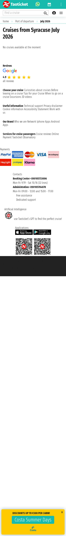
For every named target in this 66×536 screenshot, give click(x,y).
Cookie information (13, 109)
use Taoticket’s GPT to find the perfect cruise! (33, 219)
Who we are (20, 121)
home (6, 21)
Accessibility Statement (36, 109)
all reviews (8, 81)
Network (31, 121)
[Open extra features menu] (26, 12)
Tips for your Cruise (34, 93)
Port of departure (24, 21)
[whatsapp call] (38, 4)
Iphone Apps (43, 121)
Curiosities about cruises (37, 90)
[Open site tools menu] (61, 4)
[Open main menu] (61, 13)
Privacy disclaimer (53, 106)
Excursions (15, 96)
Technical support (33, 106)
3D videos (27, 96)
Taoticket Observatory (23, 137)
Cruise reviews (43, 134)
